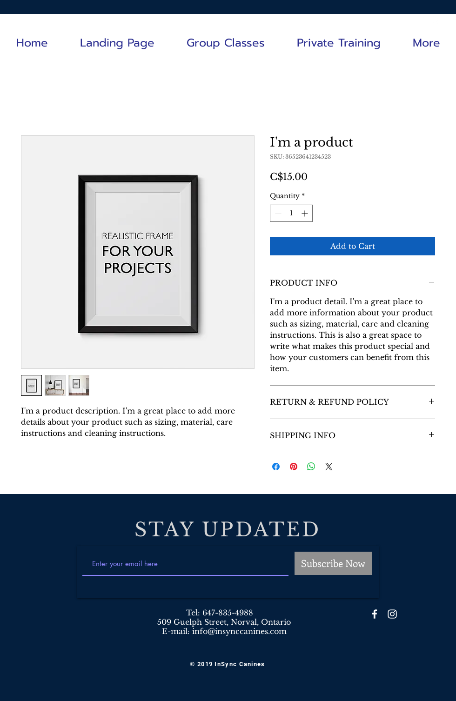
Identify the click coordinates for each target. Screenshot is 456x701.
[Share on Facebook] (276, 466)
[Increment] (305, 213)
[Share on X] (329, 466)
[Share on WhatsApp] (311, 466)
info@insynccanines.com (239, 631)
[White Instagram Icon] (437, 19)
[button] (225, 42)
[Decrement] (277, 213)
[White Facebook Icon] (423, 19)
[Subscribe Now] (333, 563)
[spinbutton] (291, 213)
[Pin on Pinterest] (293, 466)
